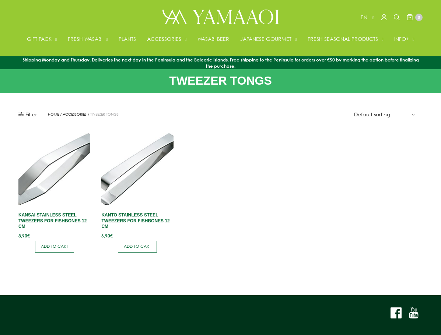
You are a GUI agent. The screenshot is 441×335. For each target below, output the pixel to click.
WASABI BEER (213, 38)
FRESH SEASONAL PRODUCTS (343, 38)
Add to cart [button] (54, 246)
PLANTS (127, 38)
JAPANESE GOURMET (265, 38)
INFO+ (401, 38)
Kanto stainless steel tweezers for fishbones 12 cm (135, 220)
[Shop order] (385, 114)
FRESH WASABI (85, 38)
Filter (27, 114)
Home (53, 114)
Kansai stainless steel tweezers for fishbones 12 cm (52, 220)
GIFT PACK (39, 38)
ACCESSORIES (164, 38)
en (365, 17)
